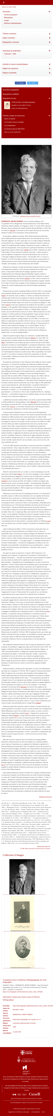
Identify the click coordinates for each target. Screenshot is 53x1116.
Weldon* (33, 338)
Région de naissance (10, 68)
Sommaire (6, 12)
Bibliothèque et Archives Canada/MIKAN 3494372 (30, 216)
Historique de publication (12, 51)
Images (6, 20)
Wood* (3, 296)
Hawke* (27, 278)
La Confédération (9, 125)
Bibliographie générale (43, 846)
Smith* (26, 250)
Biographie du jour (9, 98)
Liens (43, 1112)
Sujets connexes (9, 38)
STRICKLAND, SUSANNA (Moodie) (23, 102)
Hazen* (19, 474)
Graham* (38, 703)
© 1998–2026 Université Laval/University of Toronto (35, 848)
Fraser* (8, 305)
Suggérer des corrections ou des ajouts (18, 1112)
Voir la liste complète (12, 132)
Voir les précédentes (19, 108)
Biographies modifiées (11, 94)
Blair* (3, 342)
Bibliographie (8, 17)
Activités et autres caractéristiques (15, 64)
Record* (12, 230)
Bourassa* (24, 687)
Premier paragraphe (10, 14)
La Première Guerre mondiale (14, 122)
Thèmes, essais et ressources (14, 116)
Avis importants (35, 1112)
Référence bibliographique (12, 23)
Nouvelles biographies (11, 90)
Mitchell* (33, 402)
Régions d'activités (9, 73)
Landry (26, 713)
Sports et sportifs (9, 119)
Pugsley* (16, 715)
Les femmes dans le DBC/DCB (14, 129)
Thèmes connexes (9, 34)
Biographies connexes (11, 42)
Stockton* (4, 481)
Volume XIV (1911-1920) (9, 7)
